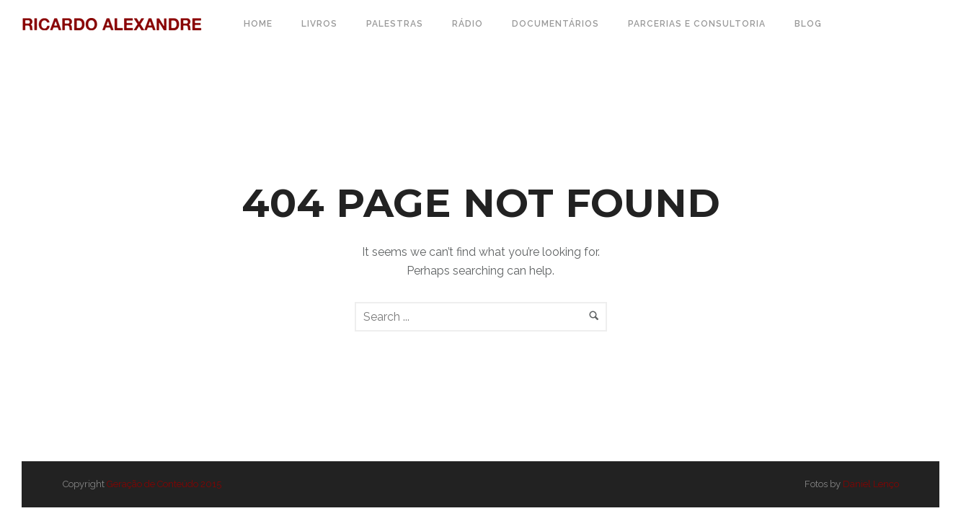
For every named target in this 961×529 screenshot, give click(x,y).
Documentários (555, 24)
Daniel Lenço (871, 484)
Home (258, 24)
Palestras (394, 24)
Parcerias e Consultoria (697, 24)
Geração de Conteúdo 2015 (164, 484)
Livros (319, 24)
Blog (808, 24)
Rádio (467, 24)
